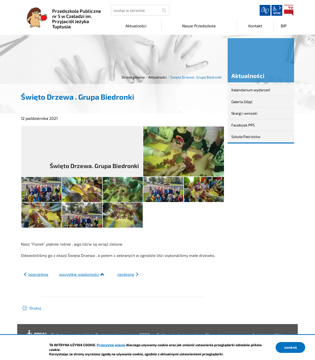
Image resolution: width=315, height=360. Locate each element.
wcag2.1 (276, 10)
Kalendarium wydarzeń (250, 90)
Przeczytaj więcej (111, 345)
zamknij (290, 347)
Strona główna (133, 77)
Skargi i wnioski (244, 113)
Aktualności (157, 77)
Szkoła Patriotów (245, 136)
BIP (288, 10)
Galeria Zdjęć (241, 101)
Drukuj (35, 308)
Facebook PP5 (243, 125)
